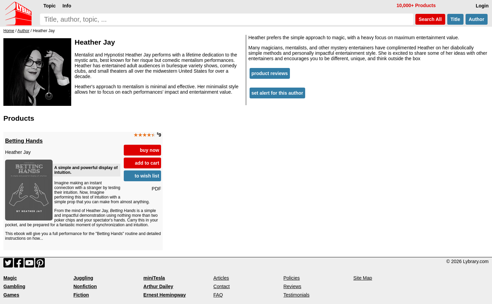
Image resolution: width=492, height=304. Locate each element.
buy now (149, 150)
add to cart (147, 163)
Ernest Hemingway (164, 295)
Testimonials (296, 295)
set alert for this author (277, 93)
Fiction (81, 295)
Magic (10, 278)
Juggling (83, 278)
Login (482, 5)
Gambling (14, 286)
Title (455, 19)
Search (430, 19)
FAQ (218, 295)
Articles (221, 278)
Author (477, 19)
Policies (291, 278)
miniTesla (154, 278)
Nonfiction (85, 286)
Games (11, 295)
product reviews (270, 73)
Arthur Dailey (158, 286)
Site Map (362, 278)
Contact (221, 286)
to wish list (147, 176)
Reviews (292, 286)
